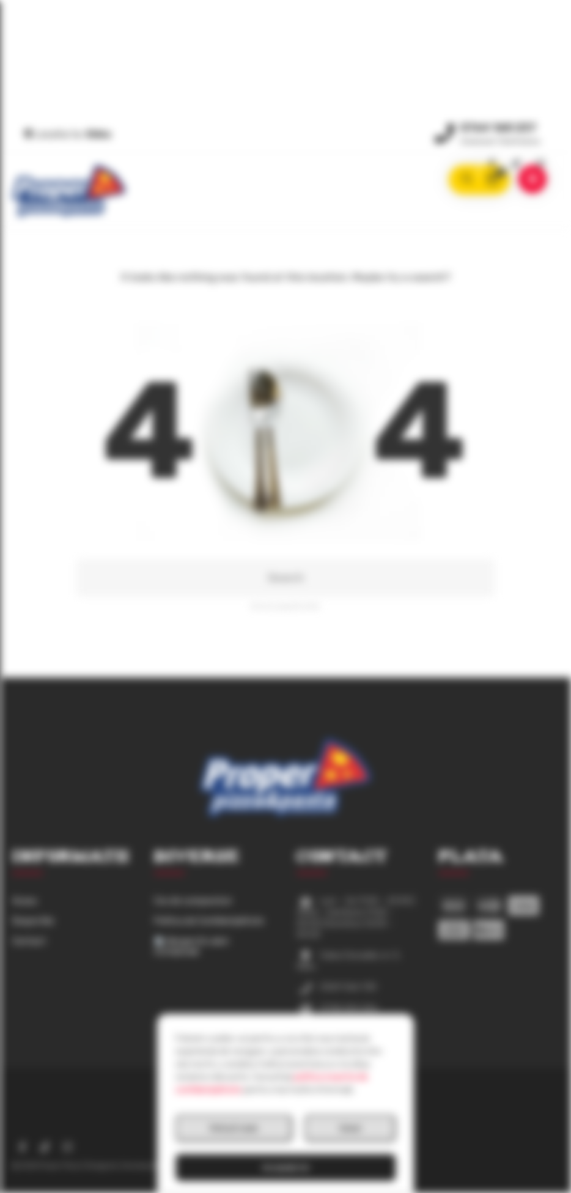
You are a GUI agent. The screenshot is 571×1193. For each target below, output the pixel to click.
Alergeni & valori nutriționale (191, 946)
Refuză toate (234, 1128)
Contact (29, 941)
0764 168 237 (498, 127)
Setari (350, 1128)
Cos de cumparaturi (193, 901)
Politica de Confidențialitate (209, 921)
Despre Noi (33, 921)
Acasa (24, 901)
